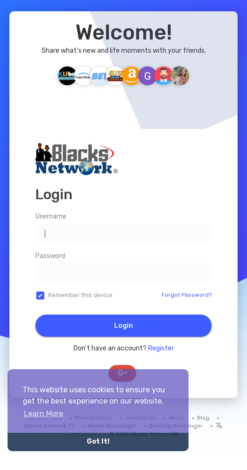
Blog (203, 417)
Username (50, 216)
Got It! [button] (98, 442)
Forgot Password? (187, 295)
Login (123, 326)
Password (50, 256)
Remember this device (80, 295)
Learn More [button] (43, 413)
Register (161, 348)
